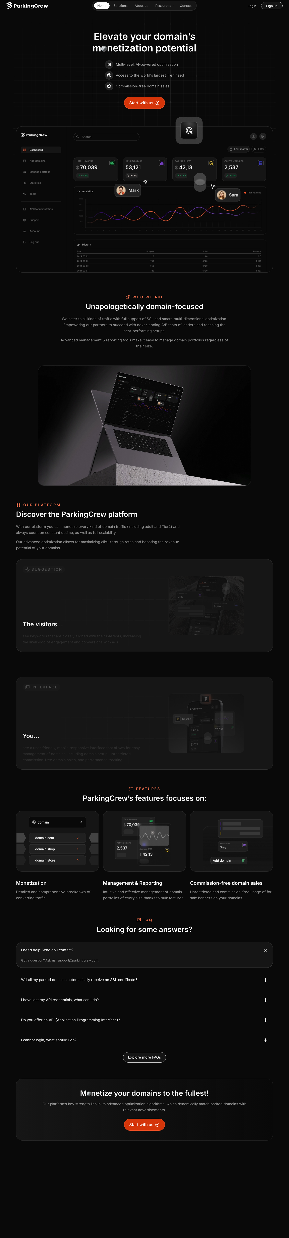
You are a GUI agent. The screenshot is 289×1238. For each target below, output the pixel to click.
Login (252, 6)
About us (141, 6)
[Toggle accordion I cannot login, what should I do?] (144, 1040)
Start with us (144, 102)
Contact (186, 6)
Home (101, 6)
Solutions (120, 6)
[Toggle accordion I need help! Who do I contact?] (144, 950)
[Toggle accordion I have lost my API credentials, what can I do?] (144, 1000)
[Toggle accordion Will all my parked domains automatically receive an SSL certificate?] (144, 980)
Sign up (272, 6)
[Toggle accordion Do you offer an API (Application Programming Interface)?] (144, 1020)
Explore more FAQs (144, 1057)
